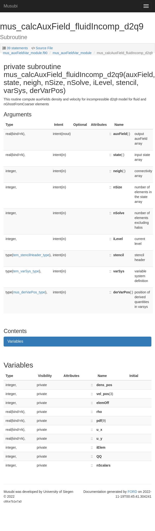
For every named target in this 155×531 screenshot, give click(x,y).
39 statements (17, 48)
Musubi (11, 6)
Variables (15, 341)
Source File (44, 48)
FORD (132, 492)
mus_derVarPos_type (29, 292)
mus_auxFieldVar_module (72, 53)
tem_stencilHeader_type (31, 255)
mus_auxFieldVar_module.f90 (25, 53)
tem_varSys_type (26, 271)
